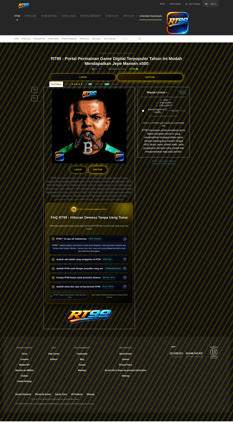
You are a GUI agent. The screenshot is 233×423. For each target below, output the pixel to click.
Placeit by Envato (43, 393)
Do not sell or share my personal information (125, 369)
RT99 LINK (26, 39)
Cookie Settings (24, 380)
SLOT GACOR (110, 39)
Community (82, 353)
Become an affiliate (24, 369)
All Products (77, 393)
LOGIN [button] (82, 77)
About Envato (125, 353)
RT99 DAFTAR (39, 39)
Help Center (53, 353)
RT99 (16, 39)
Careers (125, 358)
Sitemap (125, 375)
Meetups (82, 369)
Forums (82, 364)
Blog (82, 358)
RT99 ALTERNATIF (69, 39)
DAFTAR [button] (150, 77)
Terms (24, 353)
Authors (54, 358)
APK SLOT (96, 39)
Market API (24, 364)
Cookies (24, 375)
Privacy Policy (125, 364)
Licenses (24, 358)
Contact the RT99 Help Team (163, 164)
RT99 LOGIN (53, 39)
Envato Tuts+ (61, 393)
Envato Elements (23, 393)
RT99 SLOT (84, 39)
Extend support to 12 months (167, 110)
